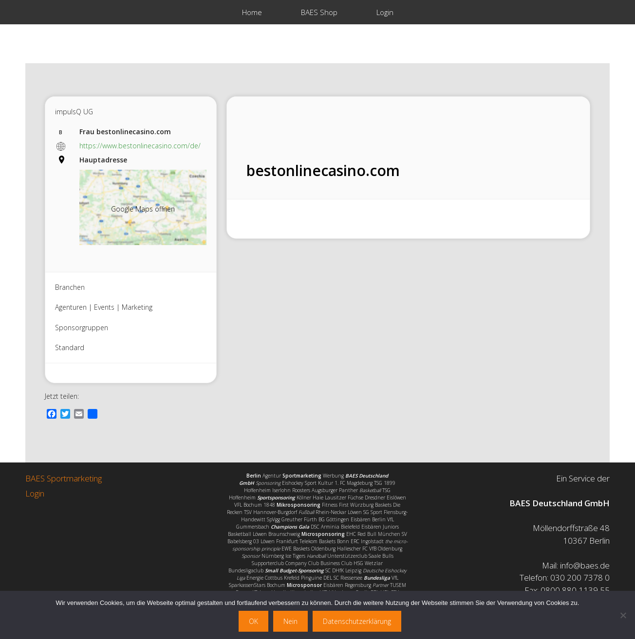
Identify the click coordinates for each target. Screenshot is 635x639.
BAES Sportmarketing (63, 478)
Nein (290, 621)
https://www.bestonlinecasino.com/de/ (140, 145)
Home (252, 12)
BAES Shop (319, 12)
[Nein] (623, 615)
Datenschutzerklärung (357, 621)
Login (384, 12)
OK (253, 621)
